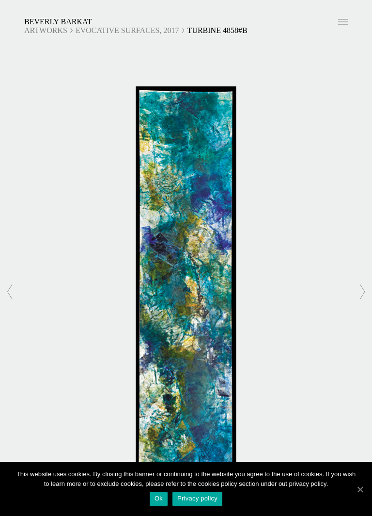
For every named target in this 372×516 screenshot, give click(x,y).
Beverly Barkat (58, 21)
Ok (159, 498)
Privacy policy (197, 498)
